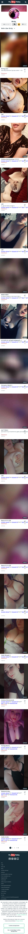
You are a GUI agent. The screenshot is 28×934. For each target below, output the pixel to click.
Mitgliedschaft (4, 878)
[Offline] (14, 13)
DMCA (2, 883)
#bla (2, 703)
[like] (25, 70)
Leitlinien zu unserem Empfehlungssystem (10, 897)
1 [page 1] (10, 848)
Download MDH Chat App (6, 874)
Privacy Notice (19, 921)
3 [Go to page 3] (15, 848)
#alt (16, 703)
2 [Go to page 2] (12, 848)
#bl (27, 116)
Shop (2, 866)
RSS (2, 862)
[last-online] (6, 24)
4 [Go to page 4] (17, 848)
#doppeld (14, 116)
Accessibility (3, 899)
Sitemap (3, 872)
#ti (17, 116)
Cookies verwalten (5, 889)
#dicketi (7, 116)
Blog (2, 868)
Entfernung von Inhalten (6, 881)
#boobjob (12, 703)
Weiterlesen (4, 73)
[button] (19, 24)
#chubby (3, 116)
